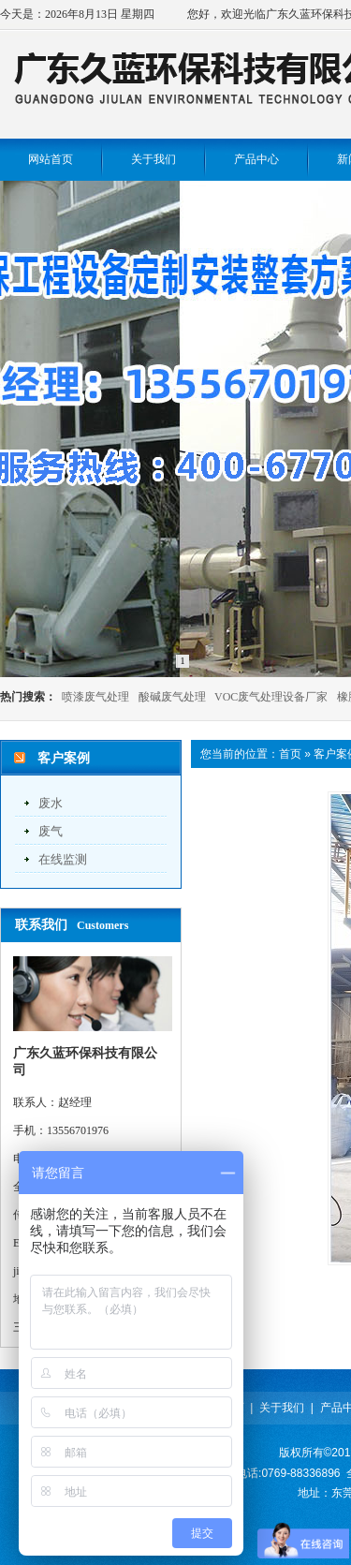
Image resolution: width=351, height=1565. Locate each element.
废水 (50, 803)
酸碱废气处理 (172, 696)
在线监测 (62, 859)
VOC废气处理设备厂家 (271, 696)
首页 (290, 753)
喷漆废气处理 (95, 696)
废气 (50, 831)
